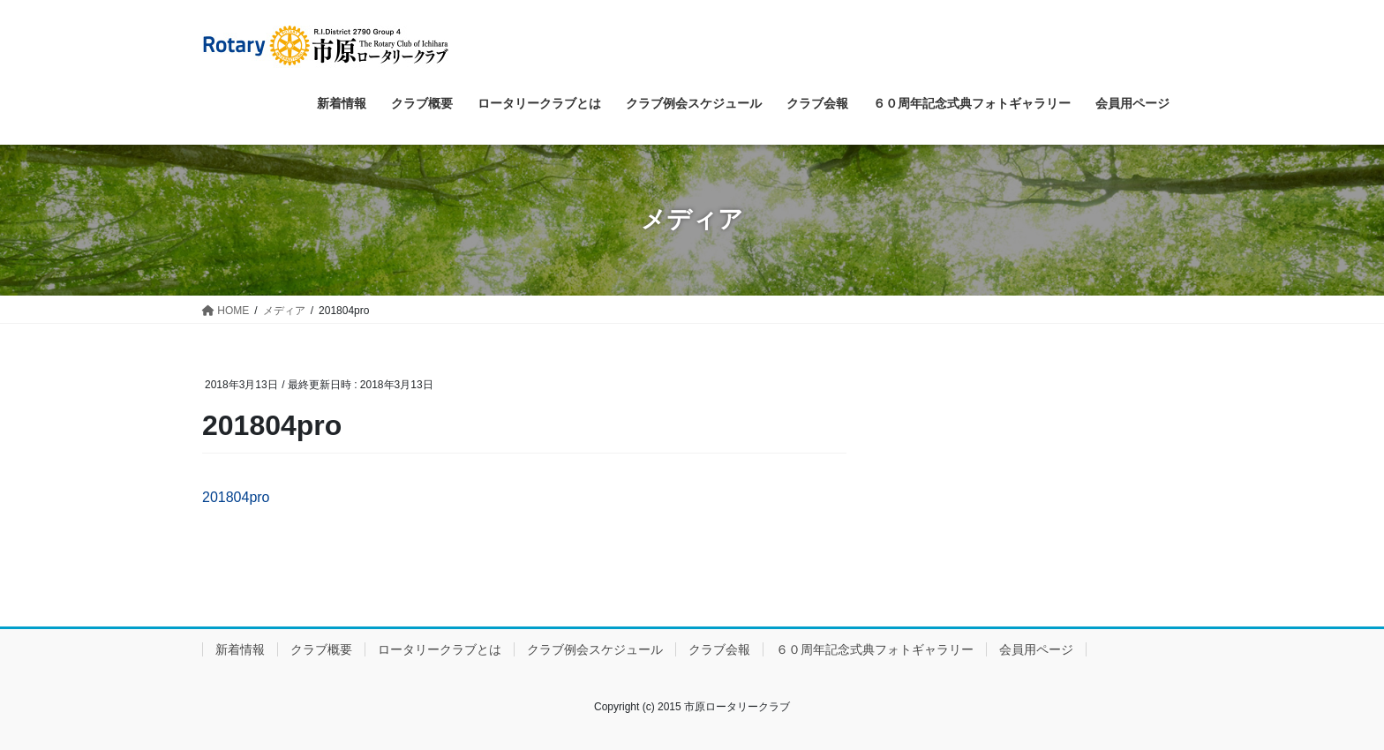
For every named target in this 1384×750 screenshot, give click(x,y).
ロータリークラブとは (439, 649)
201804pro (236, 497)
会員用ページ (1036, 649)
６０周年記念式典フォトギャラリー (875, 649)
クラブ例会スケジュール (595, 649)
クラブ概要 (321, 649)
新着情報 (240, 649)
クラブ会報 (719, 649)
